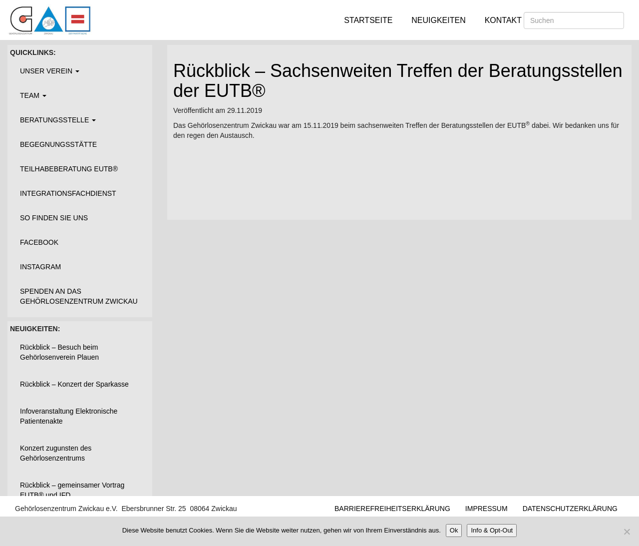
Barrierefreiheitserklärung (392, 509)
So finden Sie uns (54, 218)
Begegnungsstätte (58, 144)
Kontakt (503, 20)
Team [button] (33, 95)
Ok (454, 530)
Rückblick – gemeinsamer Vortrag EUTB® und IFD (72, 490)
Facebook (39, 242)
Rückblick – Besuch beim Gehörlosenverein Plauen (59, 352)
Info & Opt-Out (492, 530)
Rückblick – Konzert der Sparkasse (74, 384)
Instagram (40, 267)
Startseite (368, 20)
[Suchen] (574, 20)
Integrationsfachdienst (68, 193)
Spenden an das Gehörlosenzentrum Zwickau (79, 296)
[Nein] (627, 532)
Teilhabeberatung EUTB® (69, 169)
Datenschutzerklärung (570, 509)
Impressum (486, 509)
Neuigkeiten (438, 20)
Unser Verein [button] (49, 71)
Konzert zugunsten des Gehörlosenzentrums (55, 453)
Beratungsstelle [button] (58, 120)
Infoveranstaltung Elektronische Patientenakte (68, 416)
